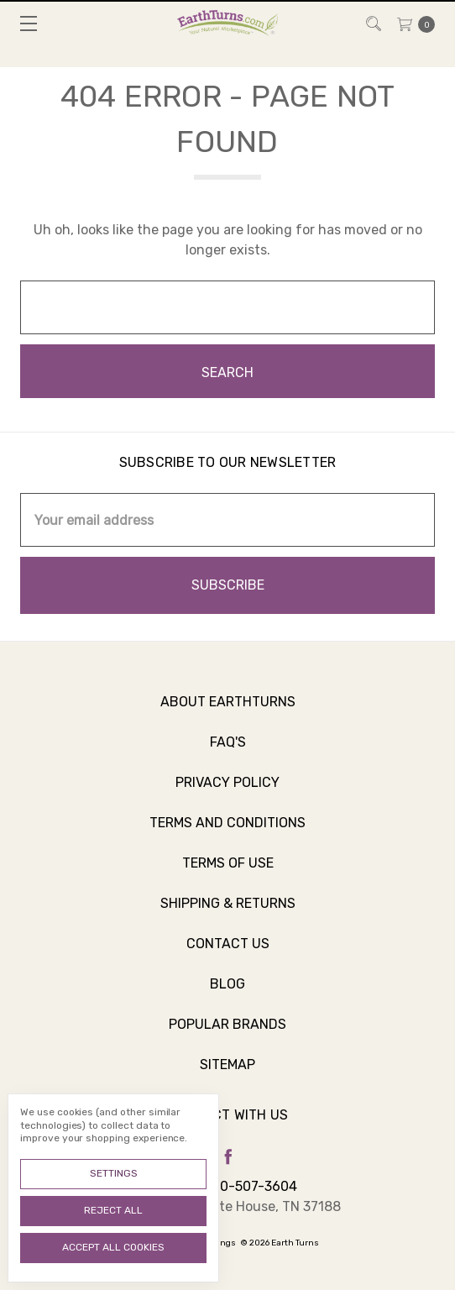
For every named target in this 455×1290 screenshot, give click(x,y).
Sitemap (227, 1074)
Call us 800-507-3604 (227, 1186)
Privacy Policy (227, 792)
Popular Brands (227, 1033)
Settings (114, 1173)
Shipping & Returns (227, 912)
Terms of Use (228, 872)
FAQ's (228, 751)
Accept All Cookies (113, 1247)
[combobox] (227, 307)
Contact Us (227, 953)
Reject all (113, 1210)
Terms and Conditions (227, 832)
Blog (227, 993)
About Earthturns (227, 711)
